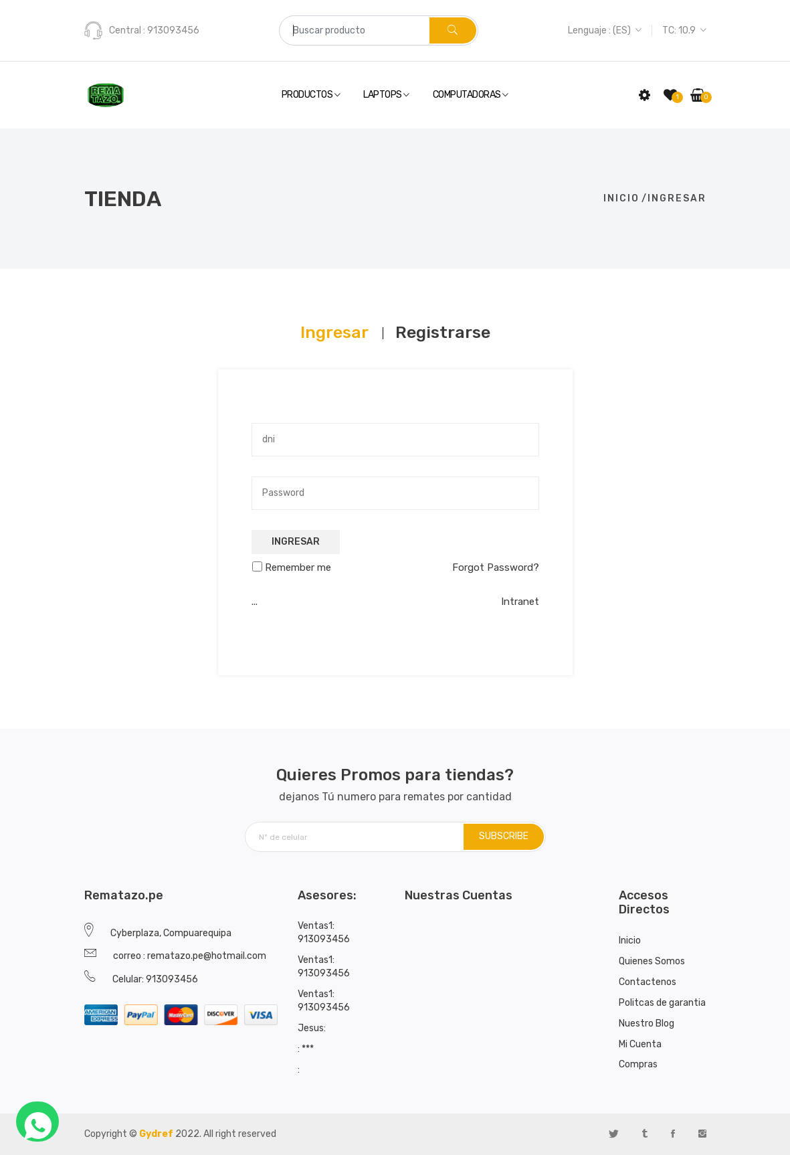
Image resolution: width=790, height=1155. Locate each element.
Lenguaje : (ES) (604, 30)
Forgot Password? (495, 567)
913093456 (172, 30)
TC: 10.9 (684, 30)
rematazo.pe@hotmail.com (206, 956)
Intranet (520, 602)
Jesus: (312, 1028)
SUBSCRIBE (503, 836)
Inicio (621, 198)
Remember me (298, 567)
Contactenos (647, 982)
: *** (306, 1049)
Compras (638, 1064)
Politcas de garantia (662, 1002)
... (255, 602)
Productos (311, 95)
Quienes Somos (652, 961)
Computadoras (470, 95)
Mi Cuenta (640, 1044)
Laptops (386, 95)
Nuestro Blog (646, 1023)
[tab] (334, 333)
